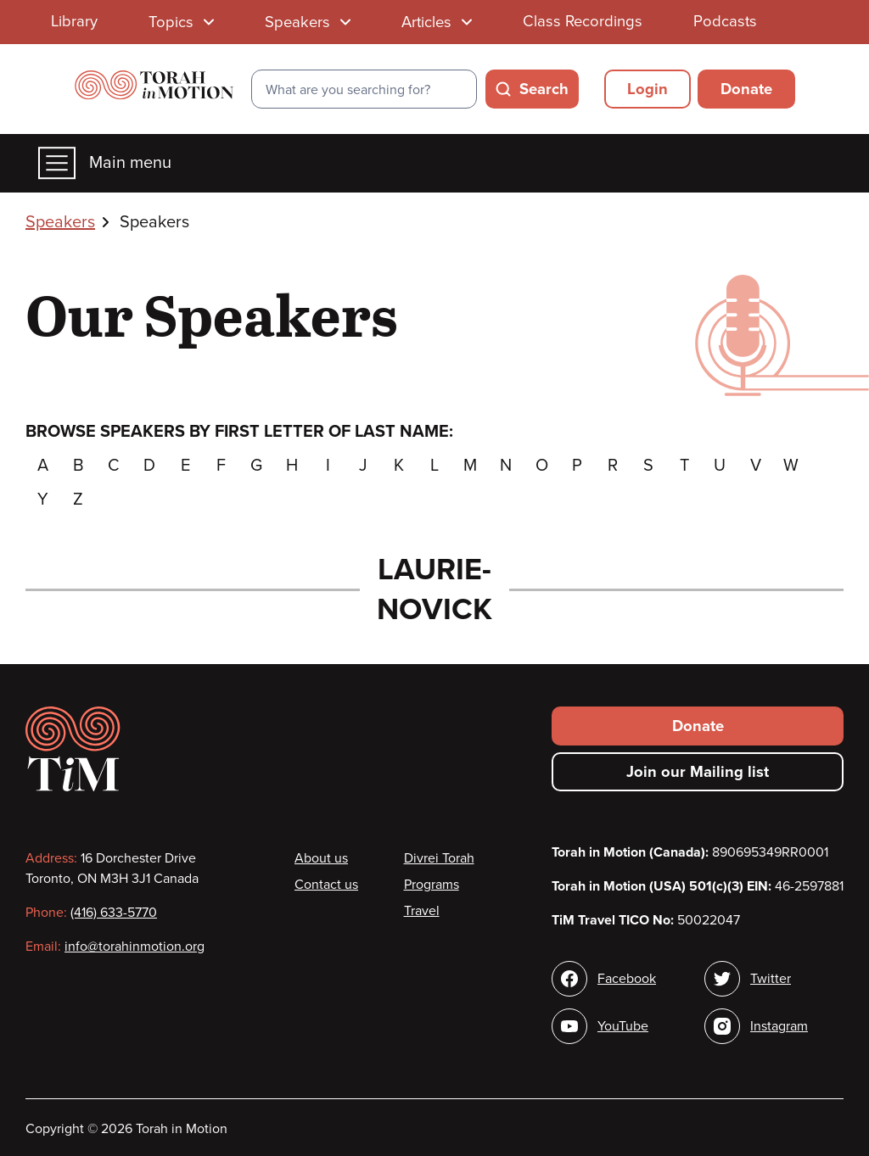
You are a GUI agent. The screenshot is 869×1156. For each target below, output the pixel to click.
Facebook (626, 978)
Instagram (779, 1026)
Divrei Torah (439, 858)
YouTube (622, 1026)
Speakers (60, 222)
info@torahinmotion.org (134, 946)
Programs (431, 884)
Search (544, 89)
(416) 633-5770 (113, 912)
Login (647, 89)
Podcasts (725, 21)
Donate (746, 89)
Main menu (104, 163)
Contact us (326, 884)
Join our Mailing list (697, 771)
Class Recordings (582, 21)
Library (74, 21)
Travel (422, 910)
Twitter (770, 978)
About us (321, 858)
